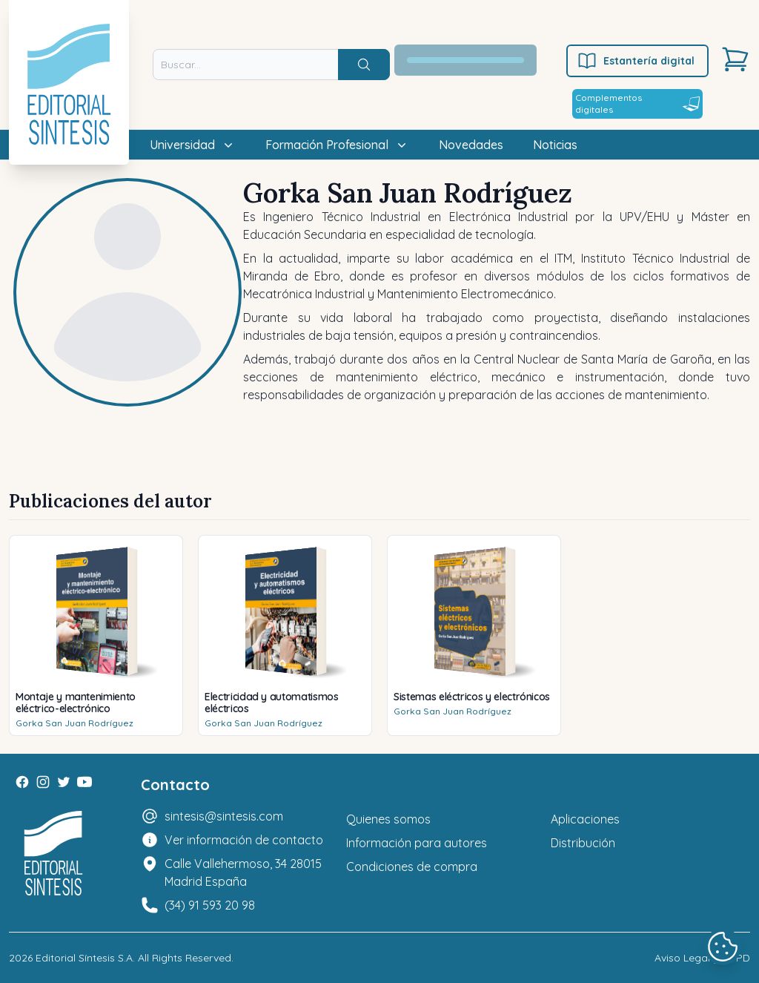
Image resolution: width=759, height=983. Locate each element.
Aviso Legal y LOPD (702, 957)
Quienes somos (388, 819)
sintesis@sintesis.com (224, 816)
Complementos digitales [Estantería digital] (637, 103)
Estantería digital (636, 60)
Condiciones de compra (411, 866)
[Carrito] (735, 59)
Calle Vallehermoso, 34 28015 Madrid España (243, 872)
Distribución (583, 842)
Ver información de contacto (244, 839)
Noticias (555, 144)
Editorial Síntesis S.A (84, 957)
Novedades (471, 144)
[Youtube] (84, 782)
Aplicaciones (585, 819)
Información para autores (416, 842)
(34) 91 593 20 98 (210, 905)
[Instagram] (43, 782)
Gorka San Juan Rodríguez (74, 723)
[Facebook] (22, 782)
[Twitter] (63, 782)
